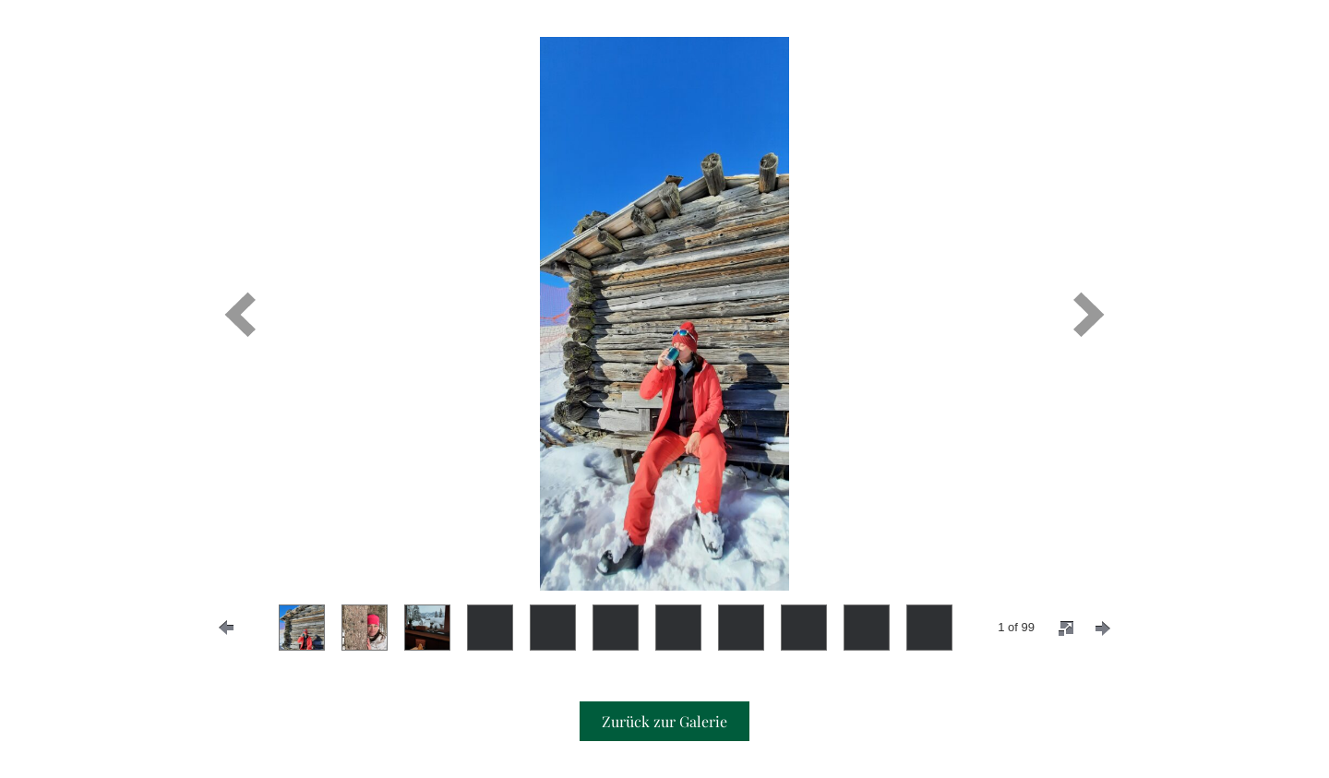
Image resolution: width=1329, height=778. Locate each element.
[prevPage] (226, 627)
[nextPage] (1102, 628)
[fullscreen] (1066, 628)
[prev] (240, 314)
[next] (1089, 314)
